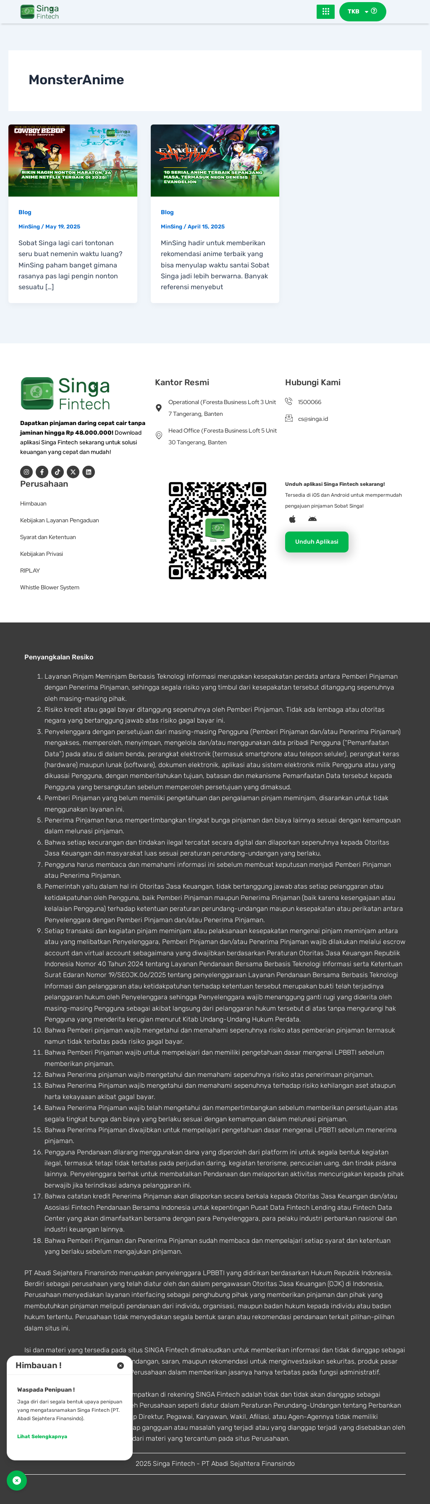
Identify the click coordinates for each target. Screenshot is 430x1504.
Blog (24, 212)
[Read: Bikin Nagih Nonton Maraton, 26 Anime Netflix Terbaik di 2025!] (72, 160)
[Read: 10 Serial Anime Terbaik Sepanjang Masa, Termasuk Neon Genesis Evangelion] (215, 160)
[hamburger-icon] (325, 11)
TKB (359, 12)
